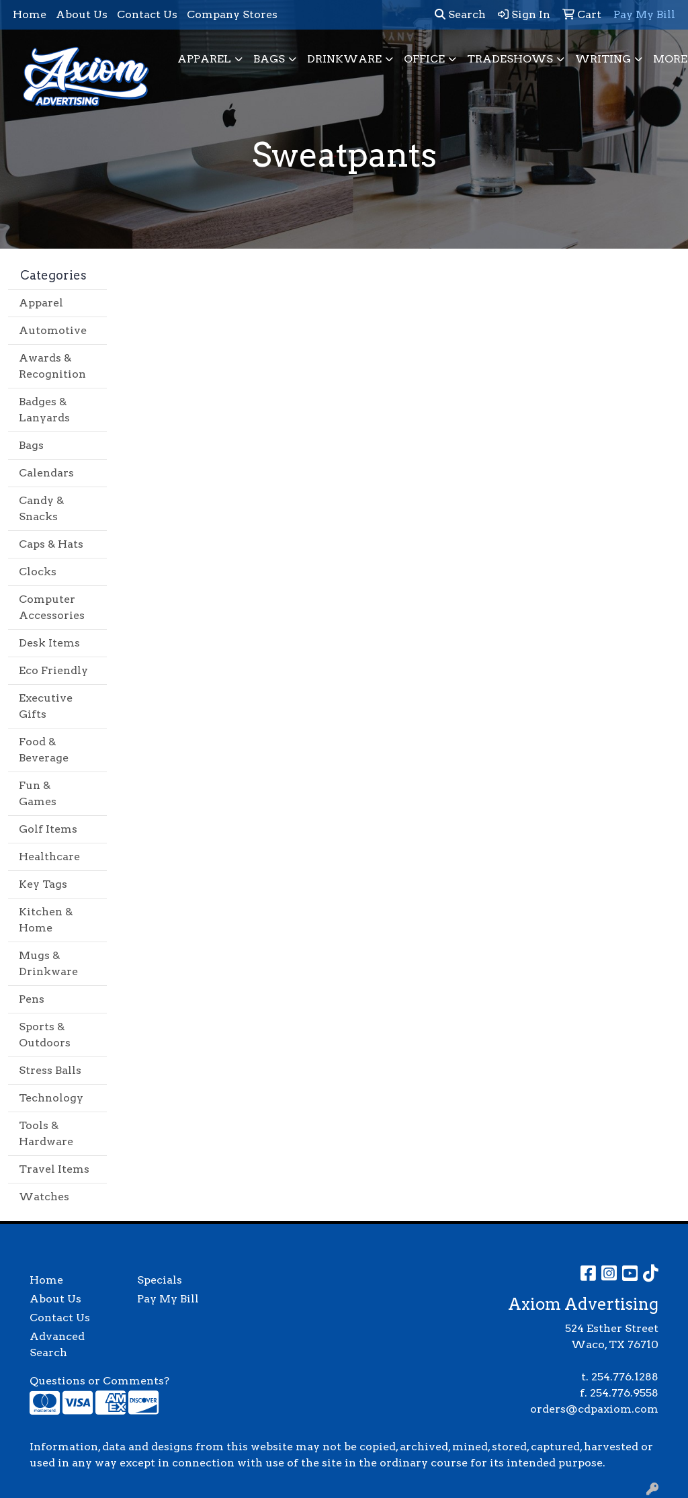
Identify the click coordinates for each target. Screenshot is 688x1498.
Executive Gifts (46, 706)
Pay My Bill (168, 1298)
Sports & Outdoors (45, 1034)
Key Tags (43, 884)
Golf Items (48, 829)
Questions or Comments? (99, 1380)
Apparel (204, 58)
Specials (159, 1280)
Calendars (46, 472)
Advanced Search (57, 1344)
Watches (44, 1196)
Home (29, 14)
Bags (269, 58)
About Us (82, 14)
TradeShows (510, 58)
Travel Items (54, 1169)
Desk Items (49, 642)
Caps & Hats (51, 544)
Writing (603, 58)
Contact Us (147, 14)
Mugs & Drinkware (48, 963)
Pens (31, 999)
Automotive (53, 330)
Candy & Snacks (41, 508)
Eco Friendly (53, 670)
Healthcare (49, 856)
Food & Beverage (44, 749)
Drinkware (344, 58)
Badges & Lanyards (44, 409)
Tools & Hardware (46, 1133)
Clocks (37, 571)
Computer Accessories (52, 607)
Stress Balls (50, 1070)
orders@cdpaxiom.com (594, 1409)
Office (424, 58)
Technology (51, 1097)
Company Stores (232, 14)
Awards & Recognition (52, 365)
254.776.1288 (624, 1376)
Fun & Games (37, 793)
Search (460, 14)
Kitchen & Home (46, 919)
